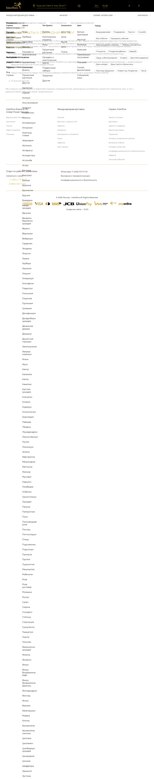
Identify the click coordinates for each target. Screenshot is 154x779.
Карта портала (13, 130)
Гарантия (113, 134)
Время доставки (116, 130)
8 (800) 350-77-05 (17, 184)
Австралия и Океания (67, 134)
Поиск (9, 126)
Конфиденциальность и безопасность (127, 151)
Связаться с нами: (14, 176)
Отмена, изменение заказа (122, 138)
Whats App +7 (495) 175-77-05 (74, 171)
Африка (61, 142)
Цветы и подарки (117, 126)
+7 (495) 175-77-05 (18, 179)
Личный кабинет (117, 159)
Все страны (62, 147)
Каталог (64, 15)
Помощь (10, 134)
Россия (60, 117)
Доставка (113, 121)
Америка (61, 130)
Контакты (143, 15)
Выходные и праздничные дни (75, 176)
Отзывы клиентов (117, 147)
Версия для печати (15, 117)
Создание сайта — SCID (77, 209)
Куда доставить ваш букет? (51, 5)
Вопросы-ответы (116, 142)
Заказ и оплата (116, 117)
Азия (59, 138)
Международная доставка (20, 15)
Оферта (112, 155)
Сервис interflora (103, 15)
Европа (61, 126)
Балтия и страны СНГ (67, 121)
